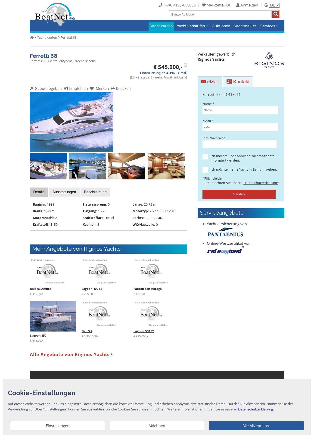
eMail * (239, 125)
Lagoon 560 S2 (144, 331)
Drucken (120, 88)
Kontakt (238, 81)
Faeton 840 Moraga (148, 289)
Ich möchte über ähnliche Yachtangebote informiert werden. (243, 159)
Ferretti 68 (69, 37)
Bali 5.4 (87, 331)
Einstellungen (57, 425)
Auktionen (221, 25)
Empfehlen (75, 88)
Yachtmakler (245, 25)
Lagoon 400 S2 (92, 289)
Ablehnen (157, 425)
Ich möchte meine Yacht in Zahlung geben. (243, 171)
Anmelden (247, 4)
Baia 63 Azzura (40, 289)
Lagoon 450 (38, 335)
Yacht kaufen (161, 25)
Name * (239, 108)
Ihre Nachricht (239, 143)
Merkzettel (213, 4)
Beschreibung (95, 192)
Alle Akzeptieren (256, 425)
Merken (99, 88)
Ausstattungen (64, 192)
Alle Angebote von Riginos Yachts (71, 354)
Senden (239, 195)
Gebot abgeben (46, 88)
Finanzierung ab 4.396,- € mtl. (163, 73)
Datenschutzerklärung (260, 184)
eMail (210, 81)
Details (39, 192)
